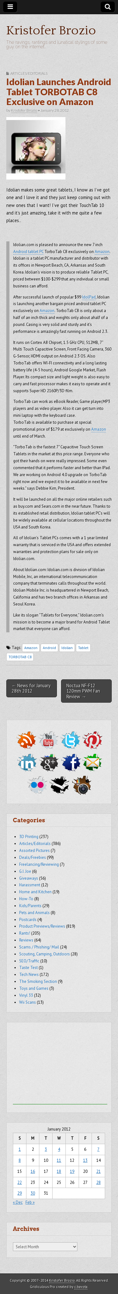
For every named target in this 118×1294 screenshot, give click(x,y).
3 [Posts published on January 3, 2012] (46, 1149)
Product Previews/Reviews (42, 926)
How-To (26, 898)
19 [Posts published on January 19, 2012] (72, 1171)
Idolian (67, 647)
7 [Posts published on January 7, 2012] (98, 1149)
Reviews (26, 940)
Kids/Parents (30, 905)
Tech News (29, 974)
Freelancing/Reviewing (39, 864)
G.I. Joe (25, 871)
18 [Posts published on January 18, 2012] (59, 1171)
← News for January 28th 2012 (31, 688)
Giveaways (28, 878)
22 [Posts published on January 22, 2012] (19, 1182)
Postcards (28, 919)
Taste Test (28, 967)
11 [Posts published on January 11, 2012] (59, 1160)
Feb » (30, 1202)
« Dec (18, 1202)
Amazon (102, 251)
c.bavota (80, 1286)
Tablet (83, 647)
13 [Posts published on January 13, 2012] (85, 1160)
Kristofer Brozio (51, 31)
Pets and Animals (34, 912)
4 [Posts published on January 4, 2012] (59, 1149)
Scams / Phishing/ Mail (39, 947)
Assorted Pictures (34, 850)
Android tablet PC (28, 251)
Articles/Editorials (29, 73)
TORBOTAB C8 (19, 656)
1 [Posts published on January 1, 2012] (20, 1149)
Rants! (24, 933)
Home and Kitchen (35, 892)
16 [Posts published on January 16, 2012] (33, 1171)
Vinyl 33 (26, 995)
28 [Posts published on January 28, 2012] (98, 1182)
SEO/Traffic (29, 961)
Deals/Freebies (32, 857)
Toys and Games (33, 988)
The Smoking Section (38, 981)
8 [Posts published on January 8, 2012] (20, 1160)
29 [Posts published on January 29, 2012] (19, 1193)
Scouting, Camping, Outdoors (44, 954)
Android (49, 647)
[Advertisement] (60, 1064)
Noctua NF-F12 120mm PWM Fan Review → (83, 691)
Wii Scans (27, 1002)
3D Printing (28, 836)
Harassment (29, 885)
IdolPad (89, 297)
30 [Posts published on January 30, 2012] (33, 1193)
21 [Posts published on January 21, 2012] (98, 1171)
